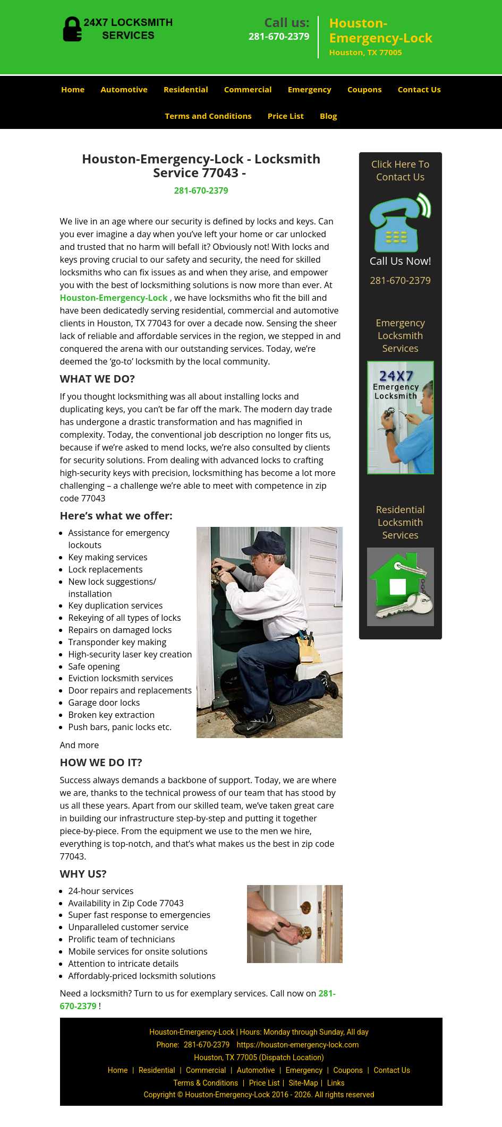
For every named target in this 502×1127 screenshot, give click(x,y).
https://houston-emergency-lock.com (298, 1045)
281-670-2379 (279, 36)
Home (72, 89)
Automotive (124, 89)
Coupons (364, 89)
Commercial (248, 89)
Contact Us (419, 89)
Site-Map (303, 1083)
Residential (186, 89)
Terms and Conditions (208, 115)
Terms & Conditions (205, 1083)
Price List (286, 115)
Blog (328, 115)
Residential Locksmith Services (400, 522)
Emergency (309, 89)
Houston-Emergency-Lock (114, 298)
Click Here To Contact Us (400, 170)
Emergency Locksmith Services (400, 335)
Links (336, 1083)
